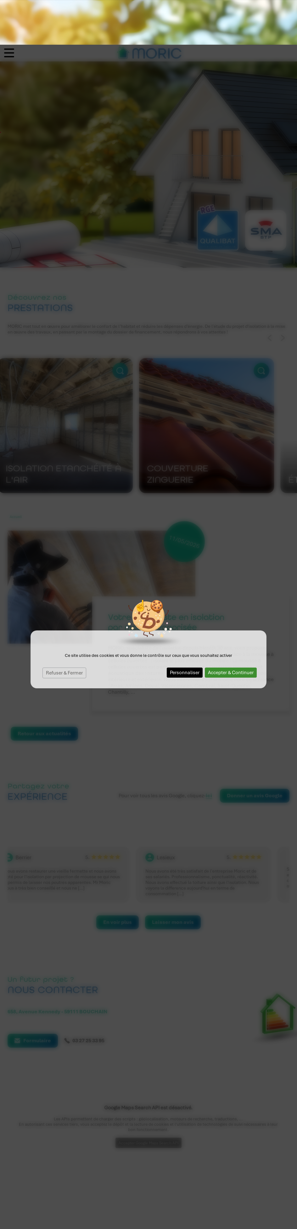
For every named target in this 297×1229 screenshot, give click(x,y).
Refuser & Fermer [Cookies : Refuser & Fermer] (64, 628)
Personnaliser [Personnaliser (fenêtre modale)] (184, 628)
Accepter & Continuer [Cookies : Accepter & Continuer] (231, 628)
